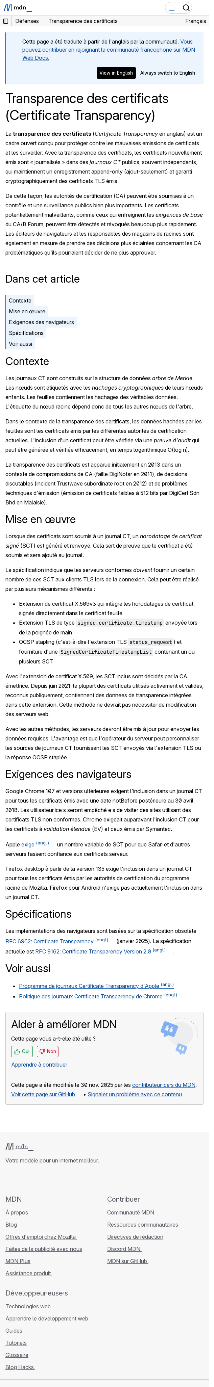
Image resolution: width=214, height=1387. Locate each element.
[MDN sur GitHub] (9, 1179)
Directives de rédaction (135, 1236)
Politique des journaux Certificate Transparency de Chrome (98, 996)
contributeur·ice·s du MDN (163, 1084)
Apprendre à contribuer (39, 1064)
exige (35, 844)
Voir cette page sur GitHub (43, 1094)
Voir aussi (20, 343)
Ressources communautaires (142, 1224)
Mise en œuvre (27, 311)
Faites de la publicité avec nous (43, 1249)
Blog (11, 1224)
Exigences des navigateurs (41, 322)
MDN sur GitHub (127, 1261)
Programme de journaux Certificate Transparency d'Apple (96, 986)
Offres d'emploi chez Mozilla (41, 1236)
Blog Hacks (20, 1367)
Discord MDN (124, 1249)
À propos (16, 1212)
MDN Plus (17, 1261)
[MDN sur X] (34, 1179)
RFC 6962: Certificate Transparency (56, 941)
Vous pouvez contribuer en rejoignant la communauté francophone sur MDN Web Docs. (108, 49)
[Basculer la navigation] (201, 8)
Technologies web (28, 1306)
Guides (13, 1330)
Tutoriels (16, 1342)
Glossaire (16, 1355)
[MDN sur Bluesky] (22, 1179)
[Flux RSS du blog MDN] (58, 1179)
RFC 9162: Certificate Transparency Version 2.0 (100, 951)
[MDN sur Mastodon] (46, 1179)
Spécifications (26, 333)
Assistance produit (28, 1273)
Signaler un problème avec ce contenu (135, 1094)
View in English (116, 73)
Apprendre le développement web (46, 1318)
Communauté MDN (130, 1212)
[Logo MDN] (19, 1147)
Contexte (20, 300)
